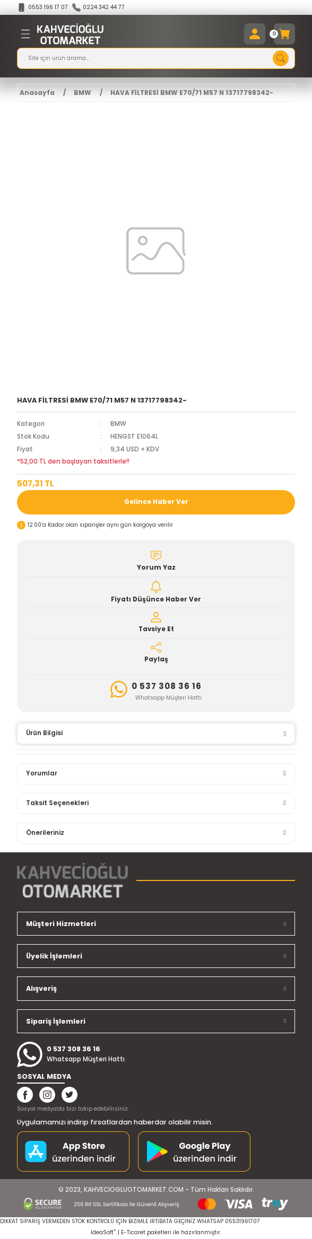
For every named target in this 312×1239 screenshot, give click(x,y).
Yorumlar (41, 773)
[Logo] (70, 34)
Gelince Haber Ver (156, 502)
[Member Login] (254, 34)
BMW (118, 424)
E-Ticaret (133, 1232)
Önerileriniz (45, 832)
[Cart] (284, 34)
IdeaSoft (103, 1232)
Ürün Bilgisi (44, 733)
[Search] (156, 58)
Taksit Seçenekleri (57, 803)
